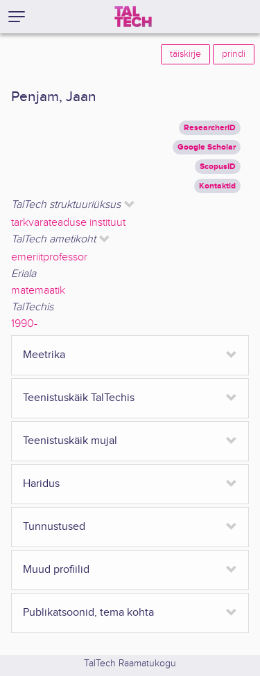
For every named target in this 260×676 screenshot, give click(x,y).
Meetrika (44, 355)
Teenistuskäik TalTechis (79, 397)
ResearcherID (210, 128)
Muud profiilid (56, 569)
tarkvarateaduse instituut (68, 222)
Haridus (41, 483)
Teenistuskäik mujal (70, 440)
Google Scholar (206, 147)
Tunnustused (54, 526)
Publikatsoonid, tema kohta (88, 612)
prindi (233, 54)
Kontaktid (217, 186)
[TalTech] (133, 17)
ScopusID (218, 166)
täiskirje (185, 54)
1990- (24, 323)
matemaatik (38, 290)
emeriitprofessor (49, 257)
